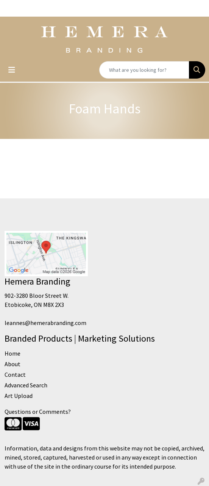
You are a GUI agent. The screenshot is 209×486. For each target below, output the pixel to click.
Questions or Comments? (38, 411)
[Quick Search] (144, 70)
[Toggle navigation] (12, 70)
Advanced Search (26, 385)
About (12, 364)
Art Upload (19, 395)
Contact (15, 374)
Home (12, 353)
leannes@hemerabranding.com (45, 323)
